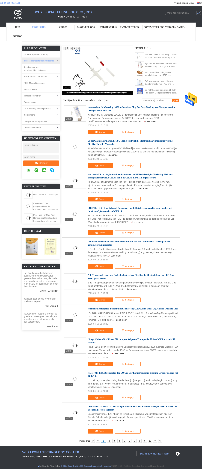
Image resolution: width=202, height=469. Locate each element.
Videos (63, 27)
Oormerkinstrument (32, 127)
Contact (41, 163)
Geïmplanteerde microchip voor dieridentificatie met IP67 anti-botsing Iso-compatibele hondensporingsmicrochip (159, 82)
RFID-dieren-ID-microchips (45, 194)
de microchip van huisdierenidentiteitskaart (35, 68)
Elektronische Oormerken (35, 76)
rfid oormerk (29, 115)
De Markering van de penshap (37, 108)
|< (93, 441)
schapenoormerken (32, 96)
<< (98, 441)
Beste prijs (128, 132)
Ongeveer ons (86, 27)
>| (160, 441)
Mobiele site (43, 466)
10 (150, 441)
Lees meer (150, 121)
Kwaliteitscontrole (131, 27)
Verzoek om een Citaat (184, 3)
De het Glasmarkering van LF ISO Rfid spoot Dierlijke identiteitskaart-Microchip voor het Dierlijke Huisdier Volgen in (97, 93)
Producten (40, 27)
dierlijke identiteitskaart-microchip (39, 61)
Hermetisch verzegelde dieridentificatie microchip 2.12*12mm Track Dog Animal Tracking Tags (133, 309)
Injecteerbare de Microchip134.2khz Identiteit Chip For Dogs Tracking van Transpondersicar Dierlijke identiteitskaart (161, 65)
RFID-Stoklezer (31, 89)
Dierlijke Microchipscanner (36, 121)
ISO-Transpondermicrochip (36, 54)
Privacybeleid (55, 466)
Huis (17, 27)
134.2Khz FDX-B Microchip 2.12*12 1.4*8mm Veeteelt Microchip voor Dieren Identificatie (161, 56)
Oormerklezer (30, 102)
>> (155, 441)
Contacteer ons (154, 27)
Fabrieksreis (108, 27)
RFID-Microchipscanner (34, 83)
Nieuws (17, 36)
